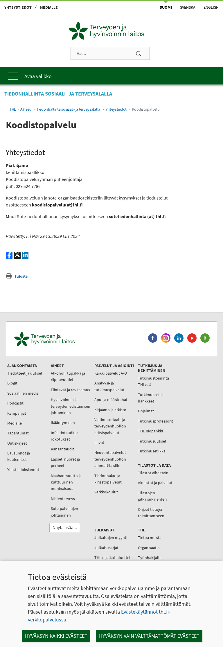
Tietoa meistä (149, 537)
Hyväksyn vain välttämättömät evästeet (149, 635)
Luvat (99, 442)
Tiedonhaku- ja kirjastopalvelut (108, 479)
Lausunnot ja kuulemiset (18, 456)
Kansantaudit (62, 449)
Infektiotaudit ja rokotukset (64, 436)
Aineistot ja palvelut (155, 482)
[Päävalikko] (111, 76)
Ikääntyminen (63, 422)
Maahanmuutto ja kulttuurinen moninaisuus (66, 482)
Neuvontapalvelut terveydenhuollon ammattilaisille (110, 459)
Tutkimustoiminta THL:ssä (153, 381)
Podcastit (15, 403)
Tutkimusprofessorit (155, 421)
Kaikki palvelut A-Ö (110, 373)
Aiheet (25, 109)
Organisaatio (149, 547)
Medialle (49, 7)
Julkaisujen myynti (110, 537)
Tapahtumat (18, 433)
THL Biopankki (150, 431)
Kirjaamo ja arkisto (110, 409)
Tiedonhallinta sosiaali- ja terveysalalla (68, 109)
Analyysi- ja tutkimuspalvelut (109, 386)
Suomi (166, 7)
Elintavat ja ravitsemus (70, 389)
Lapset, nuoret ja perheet (65, 462)
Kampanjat (16, 413)
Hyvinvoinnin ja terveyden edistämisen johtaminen (70, 406)
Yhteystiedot (18, 7)
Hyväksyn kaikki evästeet (56, 635)
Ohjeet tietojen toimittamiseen (151, 512)
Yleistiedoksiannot (23, 469)
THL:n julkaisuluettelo (113, 557)
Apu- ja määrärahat (110, 399)
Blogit (12, 383)
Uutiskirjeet (17, 443)
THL (12, 109)
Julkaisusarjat (106, 547)
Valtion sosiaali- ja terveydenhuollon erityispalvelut (110, 426)
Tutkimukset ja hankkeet (150, 398)
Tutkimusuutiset (152, 441)
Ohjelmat (146, 411)
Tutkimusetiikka (152, 451)
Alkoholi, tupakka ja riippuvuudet (68, 376)
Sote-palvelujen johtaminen (64, 511)
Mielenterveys (63, 498)
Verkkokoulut (106, 492)
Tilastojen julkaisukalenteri (152, 496)
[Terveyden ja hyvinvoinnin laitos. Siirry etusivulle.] (70, 339)
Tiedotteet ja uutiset (24, 373)
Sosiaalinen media (23, 393)
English (211, 7)
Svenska (187, 7)
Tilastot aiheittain (153, 472)
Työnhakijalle (149, 557)
